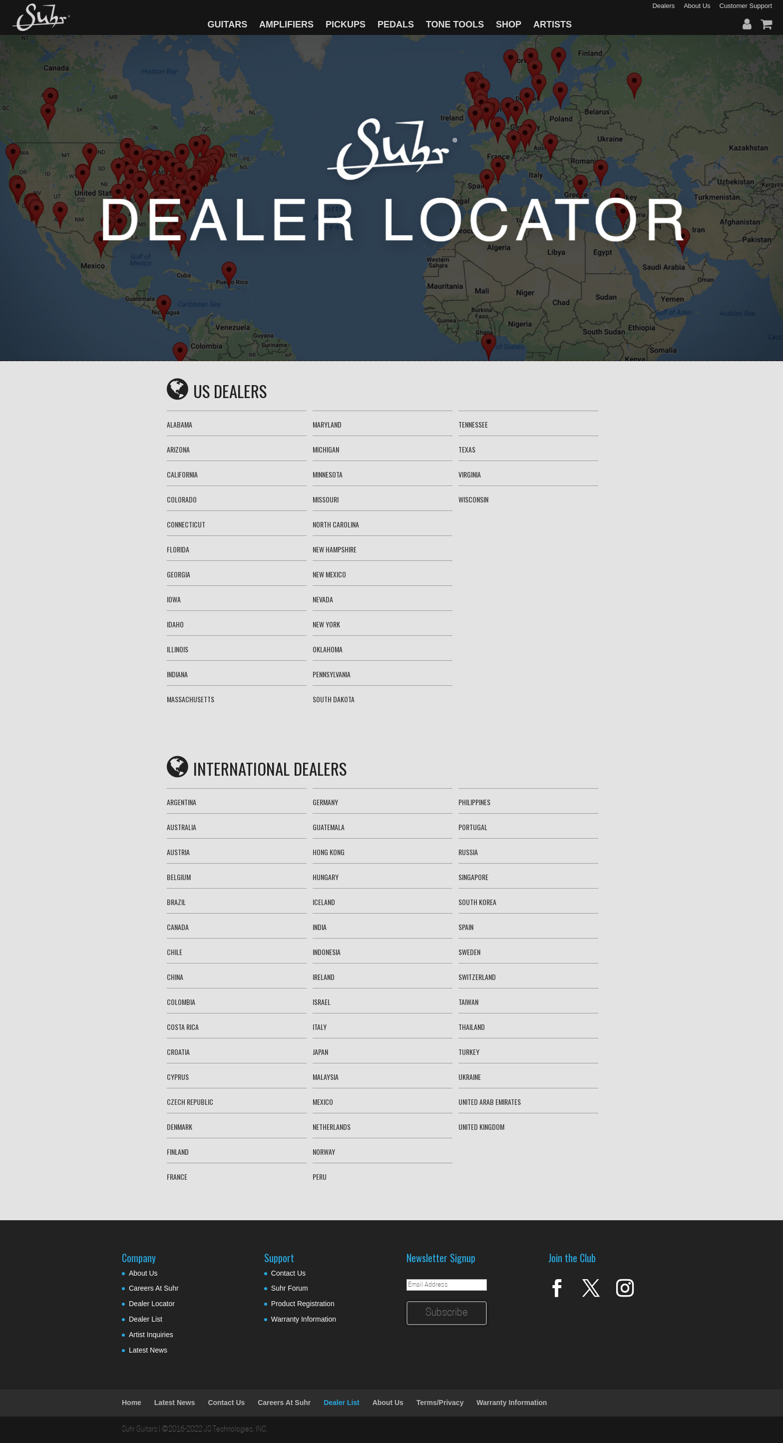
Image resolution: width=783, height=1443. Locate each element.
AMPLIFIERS (286, 24)
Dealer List (145, 1319)
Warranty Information (303, 1319)
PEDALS (396, 24)
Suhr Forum (289, 1288)
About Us (143, 1273)
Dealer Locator (152, 1304)
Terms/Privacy (440, 1403)
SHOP (508, 24)
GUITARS (228, 24)
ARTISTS (552, 24)
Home (131, 1403)
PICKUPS (346, 24)
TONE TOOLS (455, 24)
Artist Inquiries (151, 1335)
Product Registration (303, 1304)
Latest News (148, 1350)
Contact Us (288, 1273)
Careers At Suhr (154, 1288)
